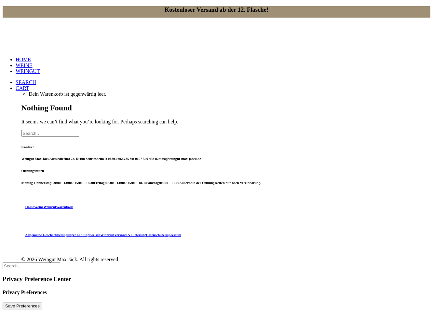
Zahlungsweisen (88, 235)
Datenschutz (155, 235)
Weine (39, 207)
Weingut (49, 207)
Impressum (172, 235)
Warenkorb (64, 207)
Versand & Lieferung (130, 235)
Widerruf (107, 235)
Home (29, 207)
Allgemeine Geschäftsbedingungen (51, 235)
